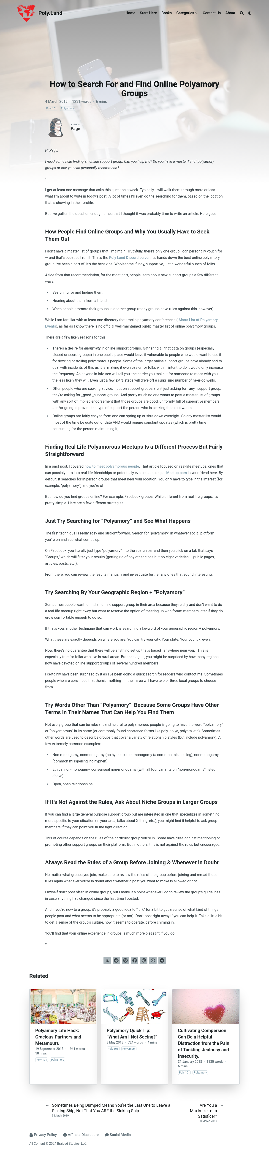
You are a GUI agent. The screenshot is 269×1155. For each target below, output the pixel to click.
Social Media (118, 1135)
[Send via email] (143, 960)
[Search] (242, 13)
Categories (185, 13)
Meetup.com (176, 473)
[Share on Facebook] (134, 960)
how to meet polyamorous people (111, 466)
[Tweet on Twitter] (107, 960)
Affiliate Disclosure (81, 1135)
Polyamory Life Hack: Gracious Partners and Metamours (58, 1037)
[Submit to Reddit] (116, 960)
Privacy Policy (43, 1135)
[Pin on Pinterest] (125, 960)
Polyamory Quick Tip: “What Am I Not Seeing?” (132, 1034)
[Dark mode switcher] (250, 13)
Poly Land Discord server (129, 257)
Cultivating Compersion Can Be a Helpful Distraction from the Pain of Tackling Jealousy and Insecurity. (203, 1043)
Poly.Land (50, 13)
